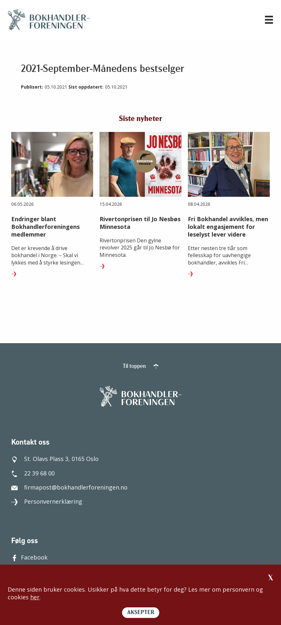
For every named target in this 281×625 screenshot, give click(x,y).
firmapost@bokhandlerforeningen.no (69, 487)
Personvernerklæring (46, 501)
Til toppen (140, 366)
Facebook (29, 557)
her (35, 597)
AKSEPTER (140, 613)
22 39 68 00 (33, 473)
